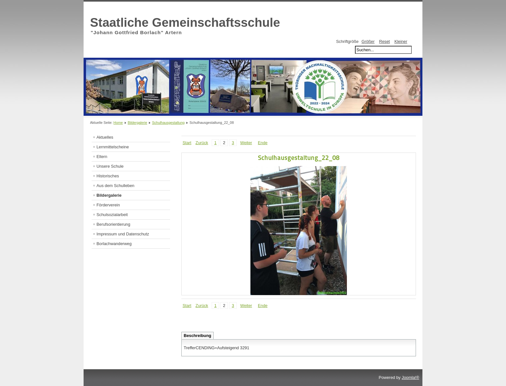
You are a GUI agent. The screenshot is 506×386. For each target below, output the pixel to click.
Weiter (246, 142)
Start (187, 142)
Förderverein (108, 205)
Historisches (107, 175)
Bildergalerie (137, 122)
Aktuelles (104, 137)
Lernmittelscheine (112, 146)
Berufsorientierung (113, 224)
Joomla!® (410, 377)
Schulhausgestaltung (168, 122)
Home (118, 122)
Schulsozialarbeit (112, 214)
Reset (384, 41)
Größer (368, 41)
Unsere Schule (110, 166)
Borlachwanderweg (114, 243)
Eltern (101, 156)
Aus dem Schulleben (115, 185)
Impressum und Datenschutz (122, 234)
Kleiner (400, 41)
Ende (263, 142)
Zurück (202, 142)
